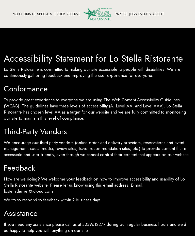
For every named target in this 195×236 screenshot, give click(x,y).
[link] (97, 14)
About (158, 14)
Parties (121, 14)
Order (59, 14)
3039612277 (93, 224)
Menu (17, 14)
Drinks (30, 14)
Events (144, 14)
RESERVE (73, 14)
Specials (44, 14)
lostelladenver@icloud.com (28, 191)
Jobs (133, 14)
